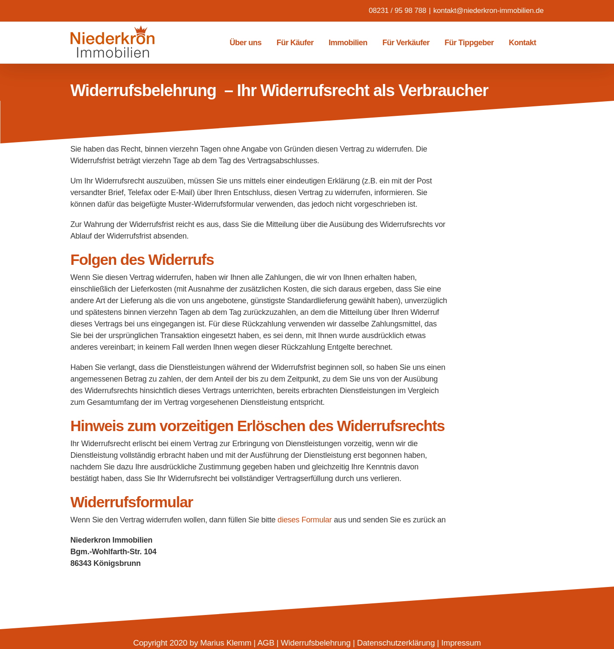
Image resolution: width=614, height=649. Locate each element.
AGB (266, 642)
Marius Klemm (225, 642)
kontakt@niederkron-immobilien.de (488, 10)
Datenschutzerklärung (396, 642)
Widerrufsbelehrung (316, 642)
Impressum (461, 642)
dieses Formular (305, 519)
